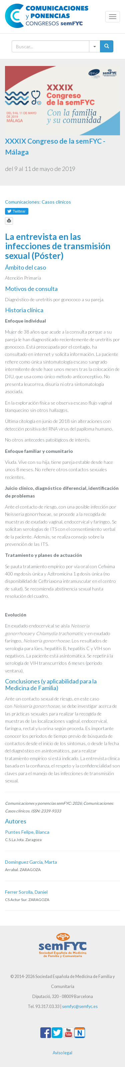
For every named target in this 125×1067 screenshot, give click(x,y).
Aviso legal (62, 1052)
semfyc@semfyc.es (80, 1006)
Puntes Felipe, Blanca (27, 832)
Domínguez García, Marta (31, 862)
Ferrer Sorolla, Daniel (26, 892)
